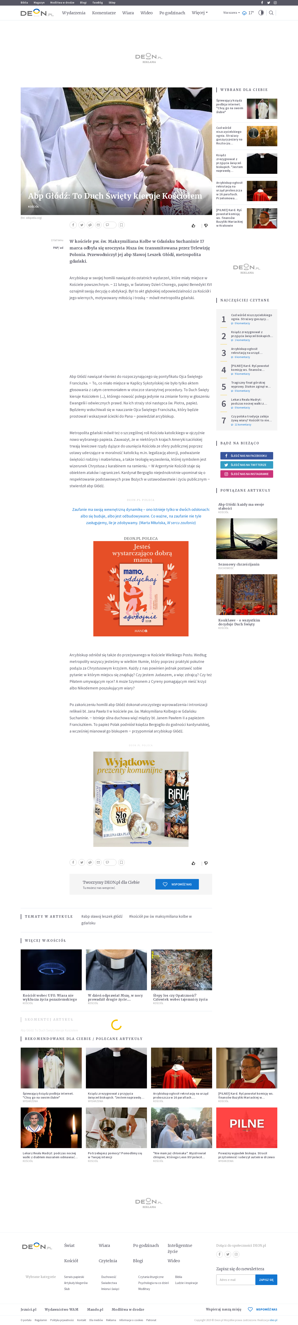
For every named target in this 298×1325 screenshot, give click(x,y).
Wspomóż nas (177, 884)
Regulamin (41, 1320)
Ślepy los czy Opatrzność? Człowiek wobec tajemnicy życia (180, 997)
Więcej (198, 12)
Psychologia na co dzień (153, 1283)
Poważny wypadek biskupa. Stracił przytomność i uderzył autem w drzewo (246, 1155)
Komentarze (104, 12)
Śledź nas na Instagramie (246, 474)
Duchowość (226, 568)
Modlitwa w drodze (62, 2)
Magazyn (39, 2)
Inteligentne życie (180, 1248)
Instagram (275, 2)
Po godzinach (172, 12)
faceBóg (98, 2)
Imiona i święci (110, 1289)
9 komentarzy (240, 374)
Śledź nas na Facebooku (245, 456)
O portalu (26, 1320)
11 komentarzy (241, 424)
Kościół (33, 206)
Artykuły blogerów (76, 1283)
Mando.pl (95, 1310)
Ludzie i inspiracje (186, 1283)
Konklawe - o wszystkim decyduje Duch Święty (239, 622)
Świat (69, 1245)
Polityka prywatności (62, 1320)
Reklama (111, 1320)
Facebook (262, 2)
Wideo (147, 12)
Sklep (112, 2)
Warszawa (230, 12)
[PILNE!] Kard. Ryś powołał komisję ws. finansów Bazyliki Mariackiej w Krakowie (229, 217)
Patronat (151, 1320)
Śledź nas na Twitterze (245, 465)
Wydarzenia (73, 12)
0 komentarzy (240, 323)
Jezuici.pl (28, 1310)
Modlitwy (144, 1289)
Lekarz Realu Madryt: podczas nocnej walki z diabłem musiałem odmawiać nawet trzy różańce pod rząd (252, 405)
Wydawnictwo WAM (62, 1310)
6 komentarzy (240, 357)
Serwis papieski (74, 1277)
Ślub (67, 1289)
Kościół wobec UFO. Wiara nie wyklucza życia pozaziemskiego (50, 997)
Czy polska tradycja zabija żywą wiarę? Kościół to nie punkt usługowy (250, 420)
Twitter (268, 2)
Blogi (83, 2)
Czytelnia (108, 1260)
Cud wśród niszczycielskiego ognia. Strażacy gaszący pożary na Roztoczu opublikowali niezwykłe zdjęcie (229, 139)
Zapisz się (266, 1280)
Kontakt (81, 1320)
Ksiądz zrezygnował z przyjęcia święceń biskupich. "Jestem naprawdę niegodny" (229, 165)
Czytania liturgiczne (151, 1277)
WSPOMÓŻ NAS (262, 1309)
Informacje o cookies (131, 1320)
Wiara (128, 12)
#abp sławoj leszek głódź (102, 916)
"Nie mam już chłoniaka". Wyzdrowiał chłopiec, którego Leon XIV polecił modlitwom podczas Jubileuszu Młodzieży (179, 1159)
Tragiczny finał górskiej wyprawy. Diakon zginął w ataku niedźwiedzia (249, 386)
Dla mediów (96, 1320)
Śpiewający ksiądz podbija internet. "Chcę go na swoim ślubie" (229, 106)
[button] (261, 13)
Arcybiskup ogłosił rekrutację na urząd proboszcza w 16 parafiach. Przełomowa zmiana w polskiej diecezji (229, 194)
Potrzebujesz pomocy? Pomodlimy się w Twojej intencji (115, 1155)
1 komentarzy (240, 340)
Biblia (24, 2)
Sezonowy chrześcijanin (239, 564)
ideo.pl (273, 1320)
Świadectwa (109, 1283)
